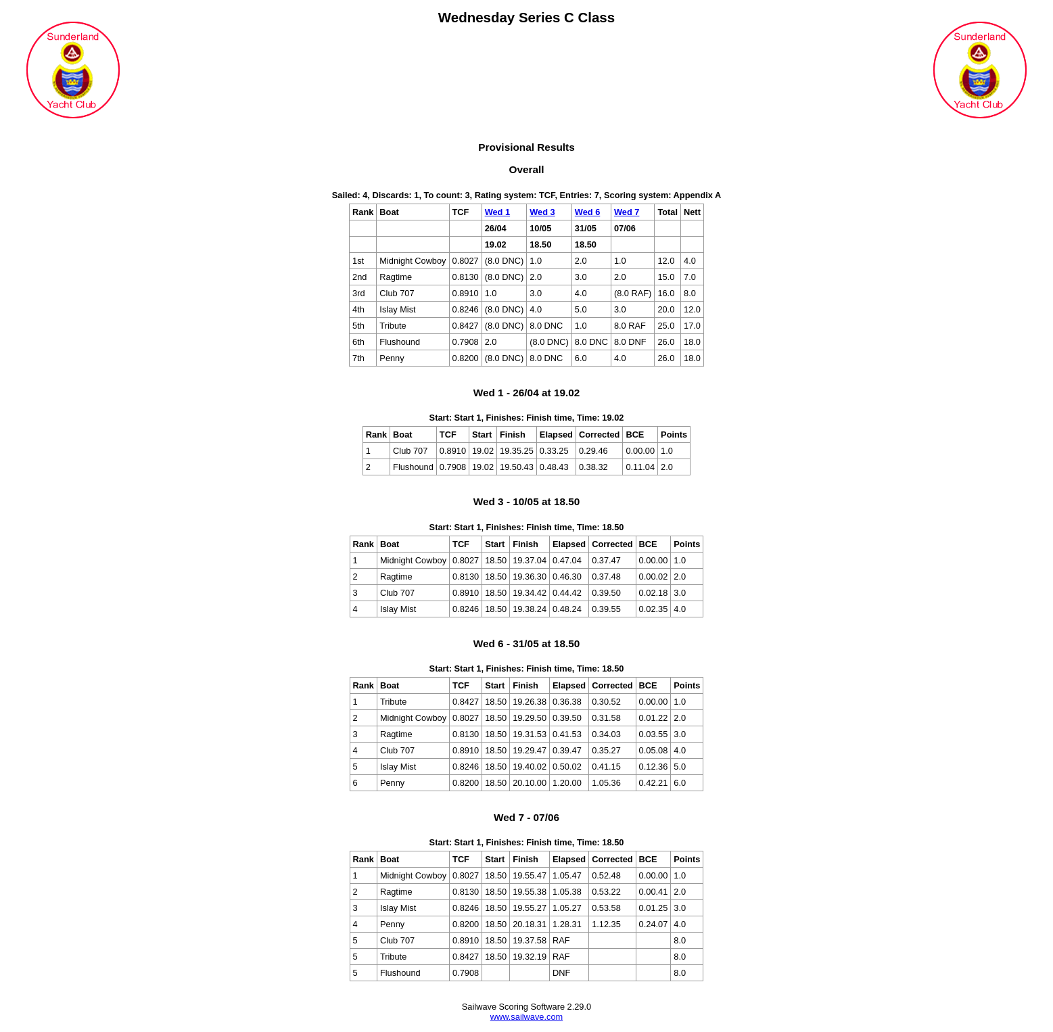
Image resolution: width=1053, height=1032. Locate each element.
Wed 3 (542, 212)
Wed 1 (497, 212)
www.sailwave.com (526, 1017)
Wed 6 (587, 212)
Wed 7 (626, 212)
